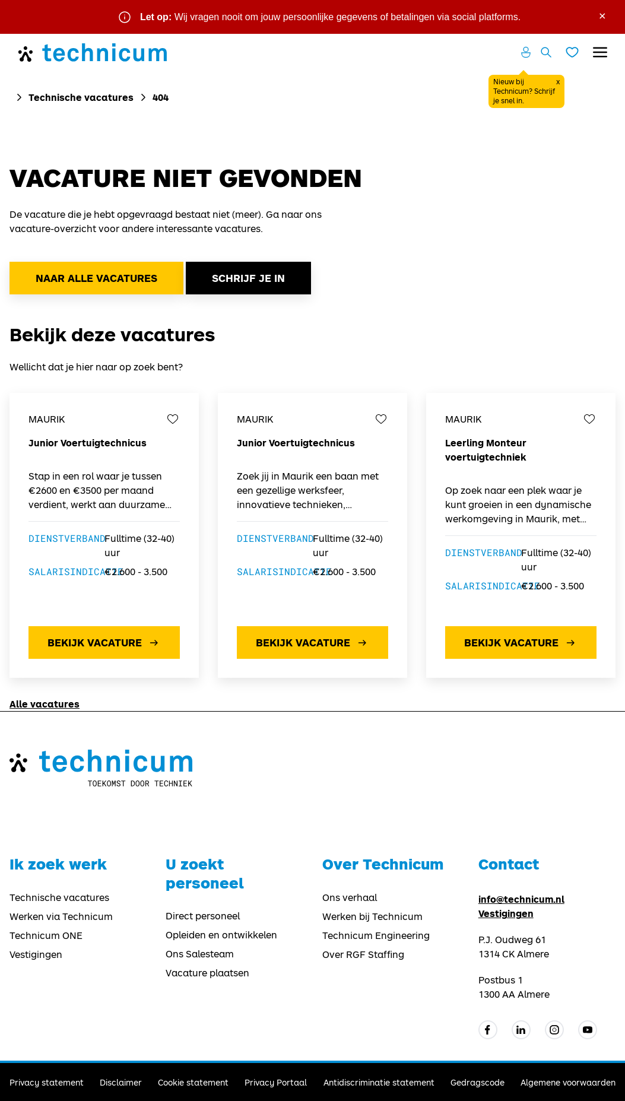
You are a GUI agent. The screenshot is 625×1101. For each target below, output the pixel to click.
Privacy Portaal (276, 1082)
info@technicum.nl (521, 899)
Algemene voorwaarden (568, 1082)
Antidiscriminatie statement (378, 1082)
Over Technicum (382, 864)
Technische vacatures (81, 97)
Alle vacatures (44, 703)
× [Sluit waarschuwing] (602, 15)
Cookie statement (193, 1082)
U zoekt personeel (205, 873)
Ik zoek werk (58, 864)
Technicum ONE (46, 935)
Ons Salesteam (200, 954)
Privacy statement (46, 1082)
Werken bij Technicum (372, 916)
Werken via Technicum (61, 916)
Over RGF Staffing (363, 954)
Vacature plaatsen (207, 973)
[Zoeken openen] (546, 52)
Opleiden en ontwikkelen (221, 935)
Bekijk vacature (104, 643)
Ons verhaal (349, 897)
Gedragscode (477, 1082)
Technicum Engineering (376, 935)
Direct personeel (203, 916)
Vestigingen (35, 954)
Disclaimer (121, 1082)
